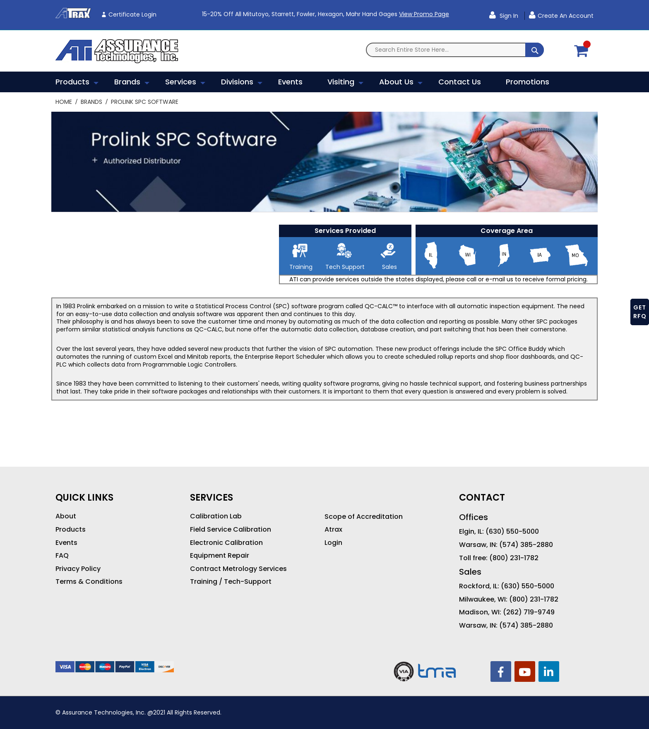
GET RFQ (640, 311)
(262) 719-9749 (529, 612)
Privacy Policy (78, 568)
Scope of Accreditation (363, 516)
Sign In (508, 16)
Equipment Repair (219, 555)
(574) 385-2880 (526, 544)
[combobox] (455, 50)
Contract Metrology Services (238, 568)
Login (333, 542)
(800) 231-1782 (513, 558)
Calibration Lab (216, 516)
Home (64, 102)
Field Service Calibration (230, 529)
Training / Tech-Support (231, 581)
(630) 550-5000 (512, 531)
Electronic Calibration (226, 542)
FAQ (62, 555)
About (65, 516)
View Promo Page (424, 14)
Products (70, 529)
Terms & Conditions (89, 581)
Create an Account (566, 16)
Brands (92, 102)
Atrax (333, 529)
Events (66, 542)
